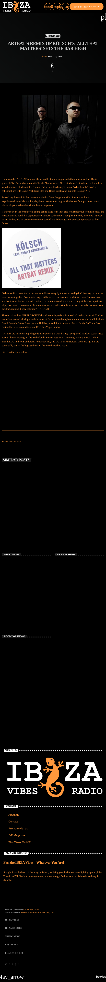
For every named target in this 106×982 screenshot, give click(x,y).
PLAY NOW (86, 6)
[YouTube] (6, 964)
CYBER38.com (31, 909)
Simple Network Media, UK (37, 912)
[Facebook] (18, 964)
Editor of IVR (16, 441)
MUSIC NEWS (53, 36)
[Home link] (17, 7)
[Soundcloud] (12, 964)
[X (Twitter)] (9, 964)
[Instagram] (15, 964)
